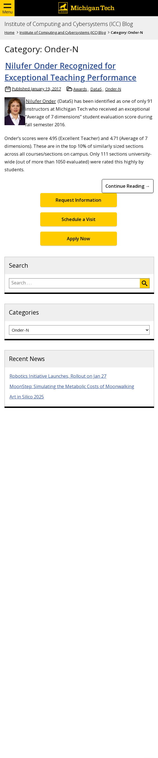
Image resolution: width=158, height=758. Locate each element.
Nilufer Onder (41, 101)
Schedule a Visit (79, 219)
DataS (96, 89)
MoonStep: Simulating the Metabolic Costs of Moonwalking (72, 386)
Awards (80, 89)
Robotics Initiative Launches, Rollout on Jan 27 (58, 376)
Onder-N (113, 89)
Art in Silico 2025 (27, 397)
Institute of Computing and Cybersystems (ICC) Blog (68, 24)
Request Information (78, 200)
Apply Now (78, 239)
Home (9, 32)
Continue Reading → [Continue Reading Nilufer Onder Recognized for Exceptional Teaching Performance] (127, 186)
